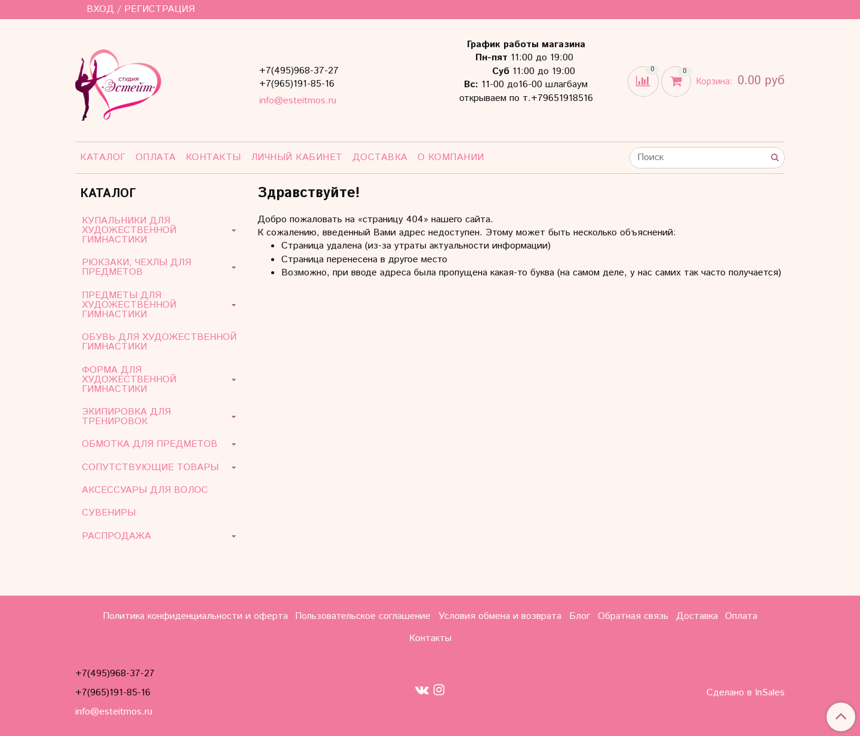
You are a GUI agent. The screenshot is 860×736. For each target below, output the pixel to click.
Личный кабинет (297, 157)
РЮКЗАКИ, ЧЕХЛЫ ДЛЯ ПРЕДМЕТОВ (136, 267)
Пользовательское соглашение (363, 616)
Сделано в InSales (746, 693)
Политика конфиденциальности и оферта (195, 616)
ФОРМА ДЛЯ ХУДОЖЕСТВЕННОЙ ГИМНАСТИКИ (129, 379)
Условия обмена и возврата (499, 616)
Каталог (103, 157)
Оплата (156, 157)
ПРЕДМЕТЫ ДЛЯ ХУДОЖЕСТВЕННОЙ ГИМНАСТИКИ (129, 305)
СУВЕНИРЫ (109, 513)
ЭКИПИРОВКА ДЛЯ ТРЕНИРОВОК (126, 416)
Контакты (213, 157)
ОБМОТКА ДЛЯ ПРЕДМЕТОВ (149, 444)
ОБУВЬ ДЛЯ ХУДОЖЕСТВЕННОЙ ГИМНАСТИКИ (159, 342)
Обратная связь (633, 616)
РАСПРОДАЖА (116, 536)
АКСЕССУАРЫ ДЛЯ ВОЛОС (145, 490)
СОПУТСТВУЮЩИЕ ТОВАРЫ (150, 467)
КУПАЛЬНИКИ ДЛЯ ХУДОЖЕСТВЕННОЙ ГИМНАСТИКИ (129, 230)
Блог (579, 616)
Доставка (380, 157)
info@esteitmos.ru (297, 101)
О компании (450, 157)
